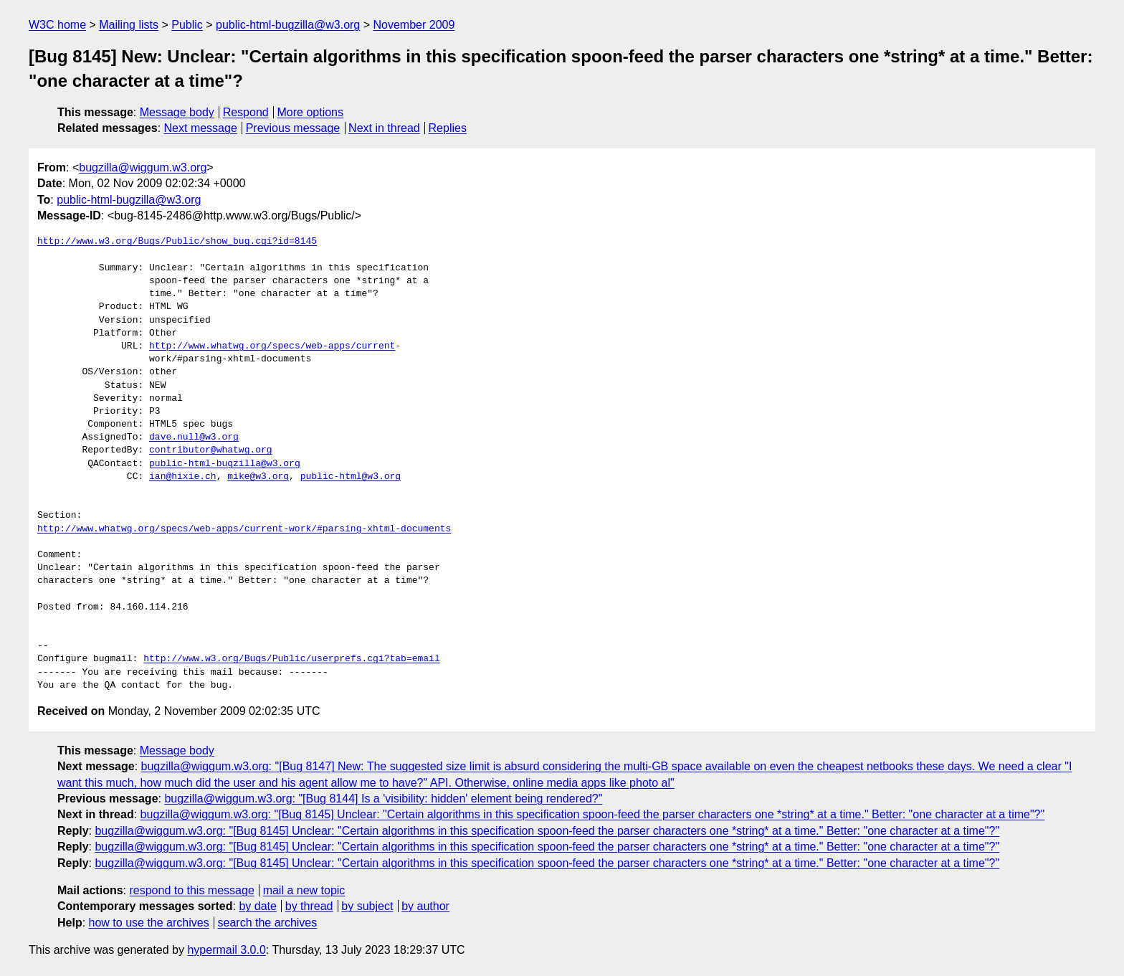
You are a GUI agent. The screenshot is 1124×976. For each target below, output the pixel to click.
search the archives (268, 922)
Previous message (293, 128)
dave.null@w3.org (194, 437)
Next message (200, 128)
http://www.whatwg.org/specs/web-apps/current (272, 346)
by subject (367, 906)
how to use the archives (149, 922)
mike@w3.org (258, 476)
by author (425, 906)
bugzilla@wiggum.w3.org (142, 167)
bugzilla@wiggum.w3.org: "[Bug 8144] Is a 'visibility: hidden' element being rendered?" (383, 798)
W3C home (57, 25)
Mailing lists (128, 25)
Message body (177, 112)
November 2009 (414, 25)
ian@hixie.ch (182, 476)
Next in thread (384, 128)
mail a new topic (304, 890)
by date (257, 906)
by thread (309, 906)
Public (187, 25)
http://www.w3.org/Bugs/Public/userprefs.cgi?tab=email (291, 659)
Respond (246, 112)
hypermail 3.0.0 (226, 950)
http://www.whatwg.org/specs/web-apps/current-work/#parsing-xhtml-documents (244, 529)
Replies (448, 128)
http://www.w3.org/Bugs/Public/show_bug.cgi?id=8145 (177, 241)
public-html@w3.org (350, 476)
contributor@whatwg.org (210, 450)
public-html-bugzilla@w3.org (288, 25)
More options (310, 112)
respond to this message (191, 890)
